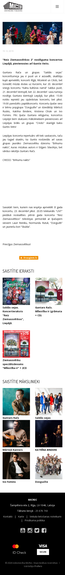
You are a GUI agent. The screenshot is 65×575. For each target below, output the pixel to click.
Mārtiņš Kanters (13, 449)
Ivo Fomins (9, 481)
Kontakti (7, 516)
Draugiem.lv (28, 257)
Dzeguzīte (41, 481)
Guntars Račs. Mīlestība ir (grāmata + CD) (48, 311)
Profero (38, 566)
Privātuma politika (35, 520)
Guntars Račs (11, 417)
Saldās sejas (43, 417)
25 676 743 (41, 510)
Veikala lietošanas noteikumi (45, 516)
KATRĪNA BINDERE (46, 449)
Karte (21, 516)
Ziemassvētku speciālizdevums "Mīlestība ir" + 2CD (15, 364)
